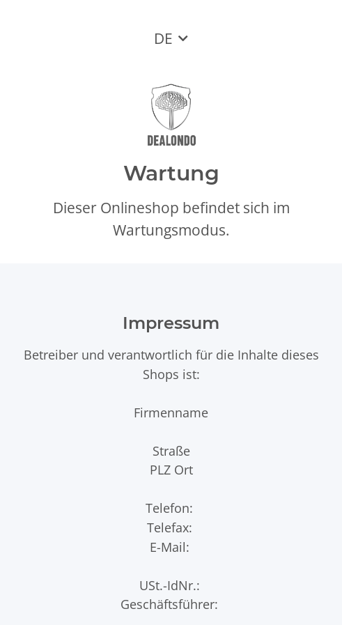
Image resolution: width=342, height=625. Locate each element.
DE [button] (163, 38)
